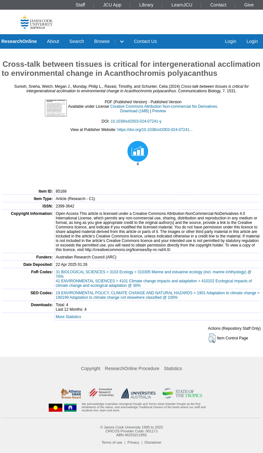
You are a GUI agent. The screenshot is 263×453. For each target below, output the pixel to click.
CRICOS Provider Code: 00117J (131, 431)
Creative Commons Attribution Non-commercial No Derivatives (163, 106)
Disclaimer (153, 442)
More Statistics (68, 317)
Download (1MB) (134, 111)
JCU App (112, 4)
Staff (80, 4)
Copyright (90, 368)
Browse (102, 41)
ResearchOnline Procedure (132, 368)
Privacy (133, 442)
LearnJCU (181, 4)
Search (76, 41)
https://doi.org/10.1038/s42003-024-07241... (155, 129)
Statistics (173, 368)
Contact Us (145, 41)
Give (249, 4)
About (53, 41)
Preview (159, 111)
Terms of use (112, 442)
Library (146, 4)
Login (230, 41)
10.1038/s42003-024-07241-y (136, 121)
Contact (218, 4)
